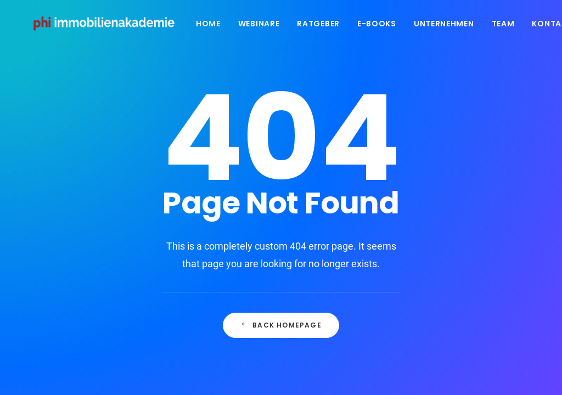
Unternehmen (448, 25)
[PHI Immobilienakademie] (109, 26)
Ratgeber (323, 25)
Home (212, 25)
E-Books (381, 25)
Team (507, 25)
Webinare (263, 25)
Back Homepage (281, 325)
